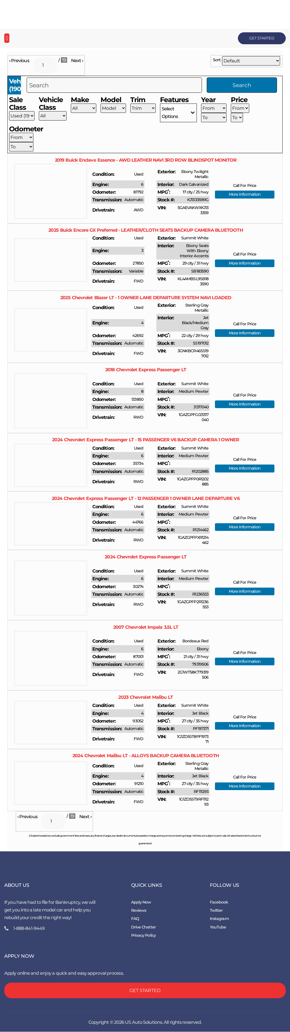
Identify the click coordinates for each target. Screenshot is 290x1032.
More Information (245, 194)
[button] (6, 38)
